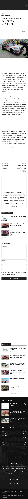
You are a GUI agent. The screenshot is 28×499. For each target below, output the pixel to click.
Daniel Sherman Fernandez (10, 27)
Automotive (4, 220)
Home (2, 12)
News (6, 12)
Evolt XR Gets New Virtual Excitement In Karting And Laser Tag (17, 232)
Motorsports (11, 12)
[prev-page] (2, 238)
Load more (14, 393)
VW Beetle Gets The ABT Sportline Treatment (6, 167)
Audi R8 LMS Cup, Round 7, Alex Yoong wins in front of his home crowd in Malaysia (21, 168)
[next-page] (5, 238)
